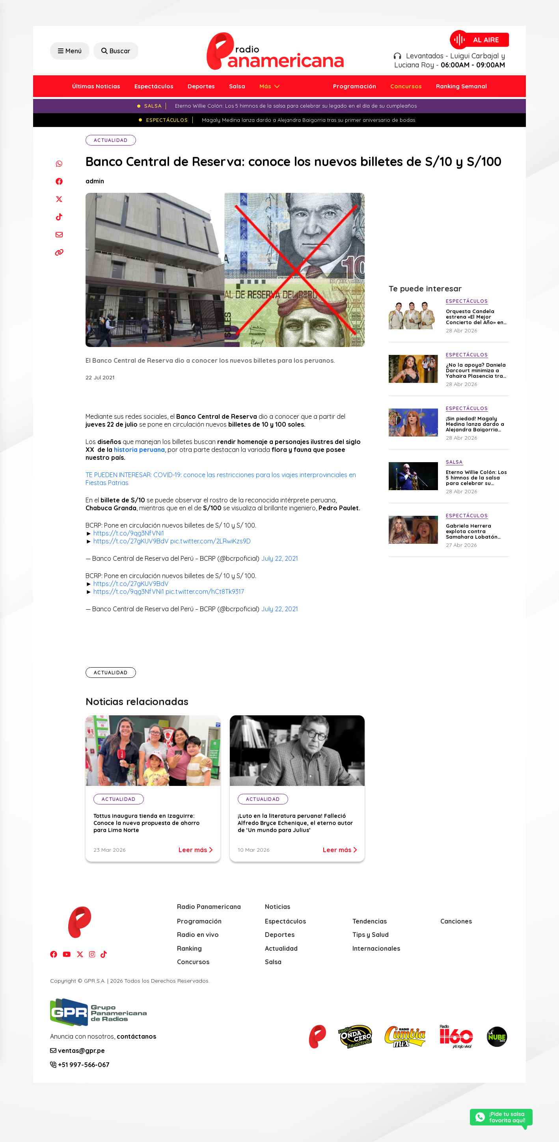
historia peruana (139, 449)
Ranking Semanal (461, 86)
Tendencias (369, 921)
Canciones (456, 921)
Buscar (115, 51)
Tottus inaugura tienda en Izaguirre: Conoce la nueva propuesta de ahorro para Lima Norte (146, 823)
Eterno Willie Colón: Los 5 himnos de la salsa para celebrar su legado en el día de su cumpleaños (476, 477)
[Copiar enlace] (59, 252)
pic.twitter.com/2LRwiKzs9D (210, 541)
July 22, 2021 (279, 558)
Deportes (201, 86)
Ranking (189, 948)
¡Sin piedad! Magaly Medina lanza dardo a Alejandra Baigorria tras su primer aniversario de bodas (475, 424)
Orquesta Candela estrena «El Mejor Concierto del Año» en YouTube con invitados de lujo (475, 316)
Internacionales (376, 948)
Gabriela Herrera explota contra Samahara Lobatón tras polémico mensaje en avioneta (476, 531)
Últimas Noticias (96, 86)
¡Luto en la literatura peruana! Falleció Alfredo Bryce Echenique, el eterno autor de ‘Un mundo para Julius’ (295, 823)
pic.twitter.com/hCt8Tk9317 (205, 591)
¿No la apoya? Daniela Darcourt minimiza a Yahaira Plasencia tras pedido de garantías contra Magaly (476, 370)
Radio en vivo (198, 935)
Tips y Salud (370, 935)
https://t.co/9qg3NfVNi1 (128, 533)
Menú (70, 51)
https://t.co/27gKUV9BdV (131, 541)
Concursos (406, 86)
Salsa (237, 86)
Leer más (195, 850)
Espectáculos (153, 86)
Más (266, 86)
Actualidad (111, 140)
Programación (354, 86)
